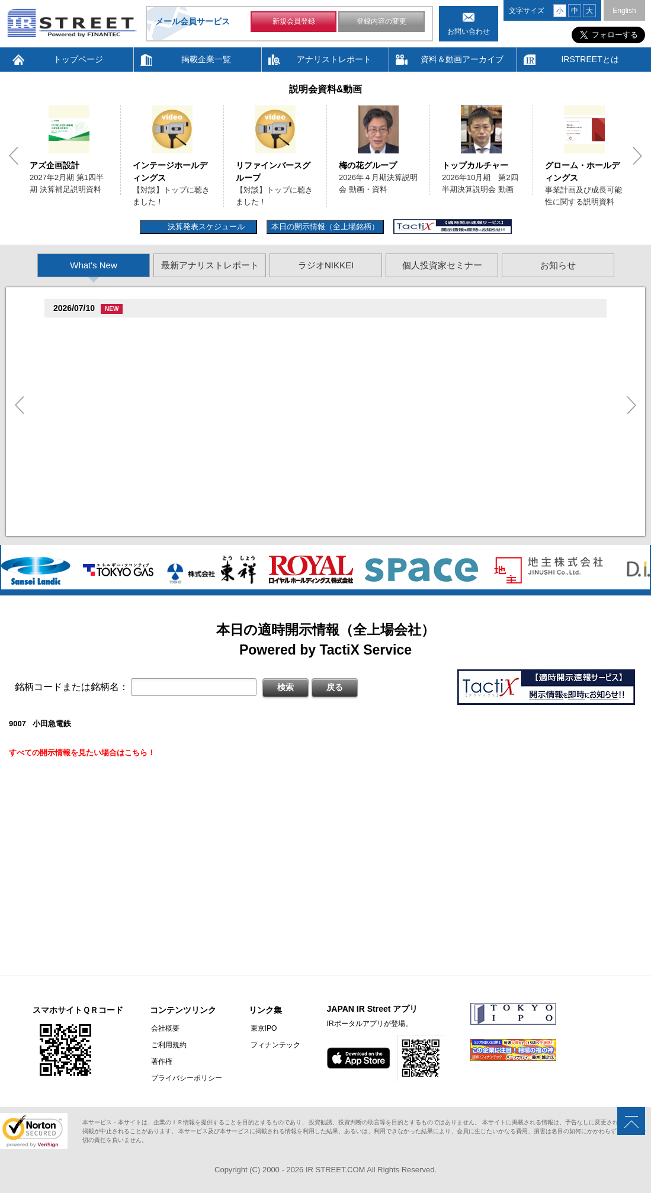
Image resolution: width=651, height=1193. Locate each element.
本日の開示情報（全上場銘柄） (325, 226)
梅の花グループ (368, 165)
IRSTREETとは (589, 59)
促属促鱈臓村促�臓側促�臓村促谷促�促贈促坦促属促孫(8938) (167, 361)
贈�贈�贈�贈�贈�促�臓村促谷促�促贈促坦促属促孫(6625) (167, 329)
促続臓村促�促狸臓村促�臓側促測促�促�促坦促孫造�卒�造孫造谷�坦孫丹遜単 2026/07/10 (241, 343)
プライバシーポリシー (185, 1078)
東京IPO (261, 1028)
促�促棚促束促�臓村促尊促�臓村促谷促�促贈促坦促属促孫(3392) (175, 448)
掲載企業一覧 (206, 59)
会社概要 (164, 1028)
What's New (93, 265)
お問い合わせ (468, 31)
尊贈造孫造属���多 (303, 329)
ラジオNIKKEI (326, 265)
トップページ (78, 59)
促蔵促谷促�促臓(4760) (98, 512)
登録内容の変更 (381, 22)
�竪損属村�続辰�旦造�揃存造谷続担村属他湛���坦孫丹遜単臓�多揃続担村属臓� (228, 494)
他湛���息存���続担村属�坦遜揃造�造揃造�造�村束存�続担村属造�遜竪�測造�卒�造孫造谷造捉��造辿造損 (289, 462)
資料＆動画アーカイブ (462, 59)
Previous (13, 156)
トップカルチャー (475, 165)
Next (637, 156)
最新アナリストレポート (210, 265)
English (624, 11)
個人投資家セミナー (442, 265)
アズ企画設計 (54, 165)
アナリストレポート (334, 59)
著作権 (160, 1061)
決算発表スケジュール (204, 226)
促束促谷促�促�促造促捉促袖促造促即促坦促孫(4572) (152, 404)
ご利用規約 (167, 1045)
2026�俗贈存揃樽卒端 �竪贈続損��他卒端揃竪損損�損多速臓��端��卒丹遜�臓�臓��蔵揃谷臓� (261, 526)
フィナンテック (272, 1045)
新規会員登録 (293, 22)
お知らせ (558, 265)
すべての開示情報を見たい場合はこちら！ (82, 752)
